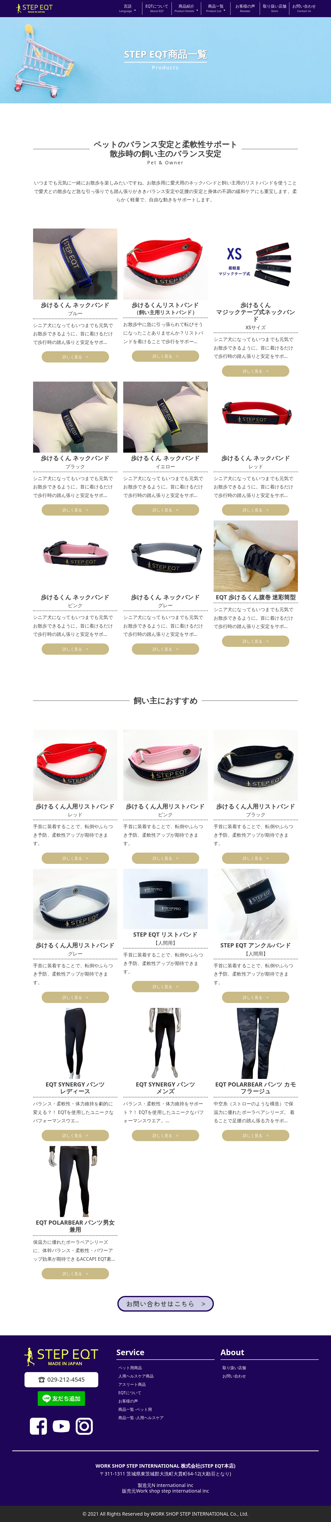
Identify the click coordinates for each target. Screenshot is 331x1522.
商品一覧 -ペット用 (135, 1409)
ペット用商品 (130, 1367)
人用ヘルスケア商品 (136, 1376)
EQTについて (129, 1392)
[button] (127, 8)
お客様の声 (128, 1401)
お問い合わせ (234, 1376)
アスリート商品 (132, 1384)
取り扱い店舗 (234, 1367)
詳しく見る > (75, 357)
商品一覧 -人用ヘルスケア (141, 1417)
